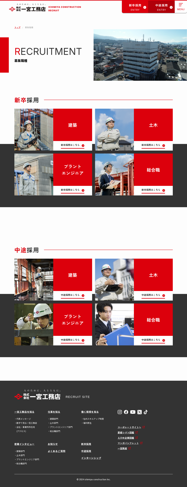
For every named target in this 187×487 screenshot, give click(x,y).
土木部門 (54, 422)
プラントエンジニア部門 (61, 427)
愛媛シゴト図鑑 (126, 432)
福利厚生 (87, 422)
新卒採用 (86, 444)
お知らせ (53, 444)
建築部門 (54, 418)
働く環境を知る (90, 411)
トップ (17, 27)
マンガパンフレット (128, 443)
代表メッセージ (23, 418)
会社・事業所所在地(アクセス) (25, 429)
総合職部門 (55, 431)
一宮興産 (122, 448)
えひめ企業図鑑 (126, 438)
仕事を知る (54, 411)
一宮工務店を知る (24, 411)
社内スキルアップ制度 (93, 418)
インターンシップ (91, 458)
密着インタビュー (24, 444)
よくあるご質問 (56, 451)
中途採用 (86, 451)
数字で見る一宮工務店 (26, 422)
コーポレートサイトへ (129, 427)
